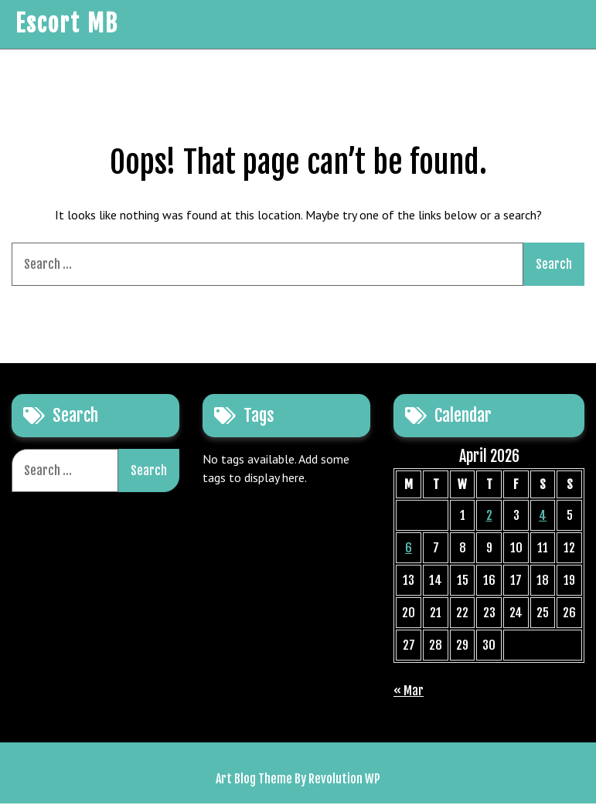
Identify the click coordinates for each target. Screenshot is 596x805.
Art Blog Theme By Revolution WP (298, 780)
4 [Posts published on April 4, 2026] (543, 517)
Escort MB (66, 25)
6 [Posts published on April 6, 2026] (408, 549)
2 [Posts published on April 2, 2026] (489, 517)
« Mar (408, 692)
